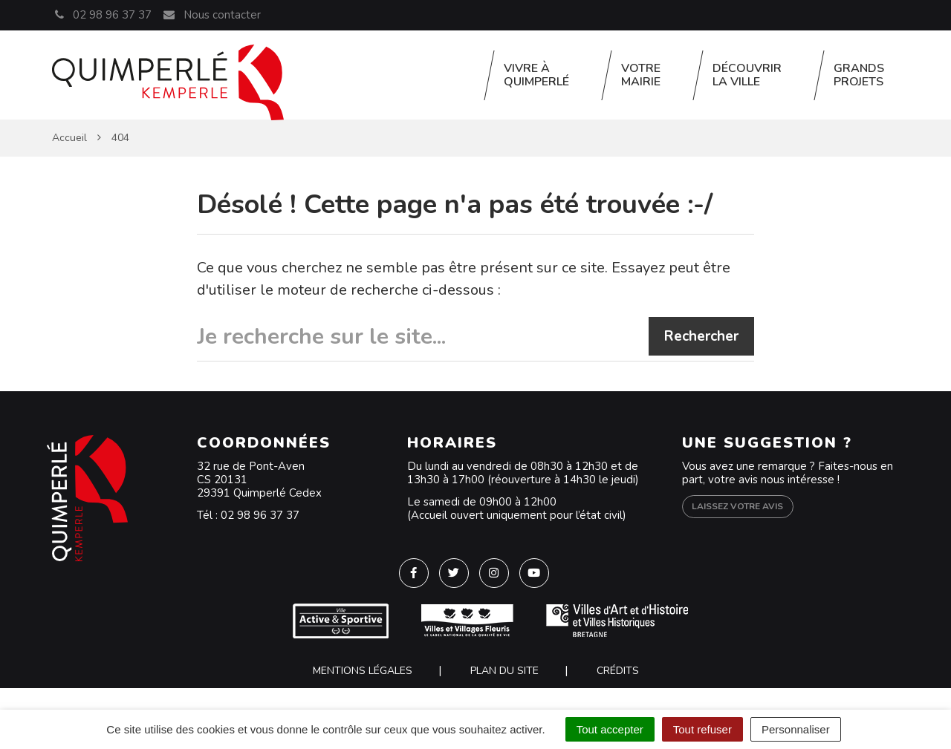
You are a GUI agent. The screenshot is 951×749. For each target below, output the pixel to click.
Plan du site (504, 671)
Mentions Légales (362, 671)
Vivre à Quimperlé (536, 75)
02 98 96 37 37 (260, 515)
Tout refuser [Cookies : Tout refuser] (702, 729)
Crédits (618, 671)
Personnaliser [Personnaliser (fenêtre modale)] (796, 729)
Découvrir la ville (747, 75)
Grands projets (859, 75)
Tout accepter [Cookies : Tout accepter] (610, 729)
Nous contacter (211, 14)
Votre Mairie (640, 75)
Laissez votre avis (737, 506)
